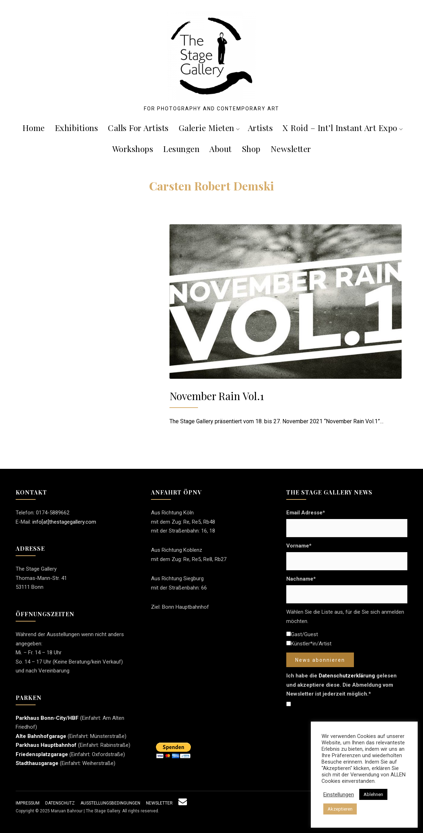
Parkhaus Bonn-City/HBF (47, 718)
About (220, 148)
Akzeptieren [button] (340, 809)
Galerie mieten (209, 127)
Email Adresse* (305, 512)
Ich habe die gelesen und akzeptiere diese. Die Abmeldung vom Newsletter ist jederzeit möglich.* (341, 684)
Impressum (28, 803)
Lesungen (181, 148)
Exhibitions (76, 127)
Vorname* (299, 546)
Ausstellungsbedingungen (110, 803)
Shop (251, 148)
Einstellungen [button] (338, 794)
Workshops (132, 148)
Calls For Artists (138, 127)
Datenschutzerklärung (347, 675)
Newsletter (291, 148)
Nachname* (301, 579)
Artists (260, 127)
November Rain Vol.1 (216, 396)
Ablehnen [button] (373, 794)
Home (33, 127)
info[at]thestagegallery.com (64, 522)
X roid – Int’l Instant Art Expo (343, 127)
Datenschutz (60, 803)
